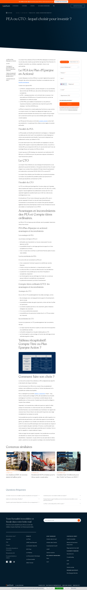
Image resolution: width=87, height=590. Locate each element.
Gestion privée (70, 567)
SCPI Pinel (28, 549)
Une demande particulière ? (66, 100)
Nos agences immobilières (53, 555)
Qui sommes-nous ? (11, 536)
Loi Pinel (28, 539)
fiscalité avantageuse (24, 82)
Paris (48, 558)
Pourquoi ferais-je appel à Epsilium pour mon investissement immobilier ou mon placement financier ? (61, 499)
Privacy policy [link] (73, 588)
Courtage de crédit (72, 536)
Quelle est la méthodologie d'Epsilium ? (14, 499)
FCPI (68, 560)
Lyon (48, 561)
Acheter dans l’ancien (52, 542)
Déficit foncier (29, 562)
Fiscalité (28, 536)
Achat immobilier (61, 453)
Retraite (70, 456)
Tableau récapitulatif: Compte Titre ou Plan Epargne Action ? (11, 75)
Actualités (8, 539)
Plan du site (42, 585)
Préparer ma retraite (72, 570)
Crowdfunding (70, 557)
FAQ (7, 542)
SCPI (68, 564)
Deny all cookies (49, 588)
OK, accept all (59, 588)
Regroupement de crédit (73, 548)
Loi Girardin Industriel (31, 546)
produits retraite (43, 121)
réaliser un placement (39, 393)
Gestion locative (51, 552)
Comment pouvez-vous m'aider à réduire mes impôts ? (55, 495)
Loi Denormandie (30, 559)
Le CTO (7, 63)
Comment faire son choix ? (10, 79)
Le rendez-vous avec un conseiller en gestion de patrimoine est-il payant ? (22, 495)
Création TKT (76, 585)
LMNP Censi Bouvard (31, 542)
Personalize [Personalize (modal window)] (67, 588)
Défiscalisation (10, 453)
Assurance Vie (69, 453)
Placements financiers (12, 456)
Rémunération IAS (10, 553)
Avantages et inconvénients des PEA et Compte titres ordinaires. (10, 68)
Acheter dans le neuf (52, 539)
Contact (8, 545)
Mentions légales (67, 585)
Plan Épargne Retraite (72, 573)
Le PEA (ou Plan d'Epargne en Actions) (11, 60)
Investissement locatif (52, 546)
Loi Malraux (29, 552)
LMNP (48, 549)
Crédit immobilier (71, 539)
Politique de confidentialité (53, 585)
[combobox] (63, 84)
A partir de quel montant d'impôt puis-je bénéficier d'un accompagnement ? (22, 502)
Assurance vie (70, 553)
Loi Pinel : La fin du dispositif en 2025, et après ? (54, 503)
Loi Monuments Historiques (33, 556)
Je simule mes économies (61, 1)
